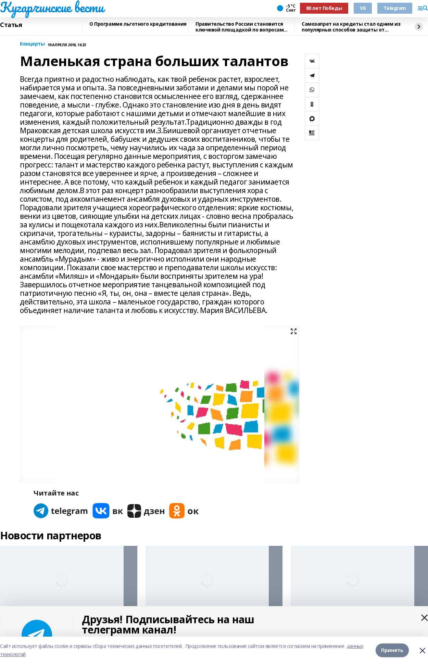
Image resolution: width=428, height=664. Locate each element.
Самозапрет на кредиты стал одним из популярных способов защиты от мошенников (351, 27)
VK (363, 8)
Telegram (394, 8)
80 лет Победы (324, 8)
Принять (392, 650)
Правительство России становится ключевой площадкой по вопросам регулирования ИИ (240, 27)
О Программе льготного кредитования (138, 24)
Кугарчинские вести (51, 7)
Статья (11, 25)
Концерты (32, 44)
